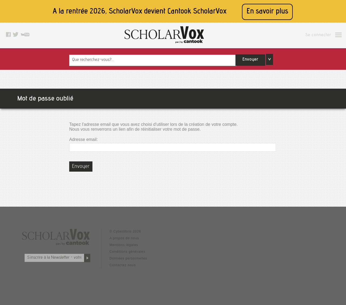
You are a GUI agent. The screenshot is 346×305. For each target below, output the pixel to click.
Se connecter (318, 35)
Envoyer (250, 60)
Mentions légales (123, 245)
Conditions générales (127, 252)
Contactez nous (122, 265)
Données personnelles (128, 258)
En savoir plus (267, 12)
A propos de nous (124, 238)
